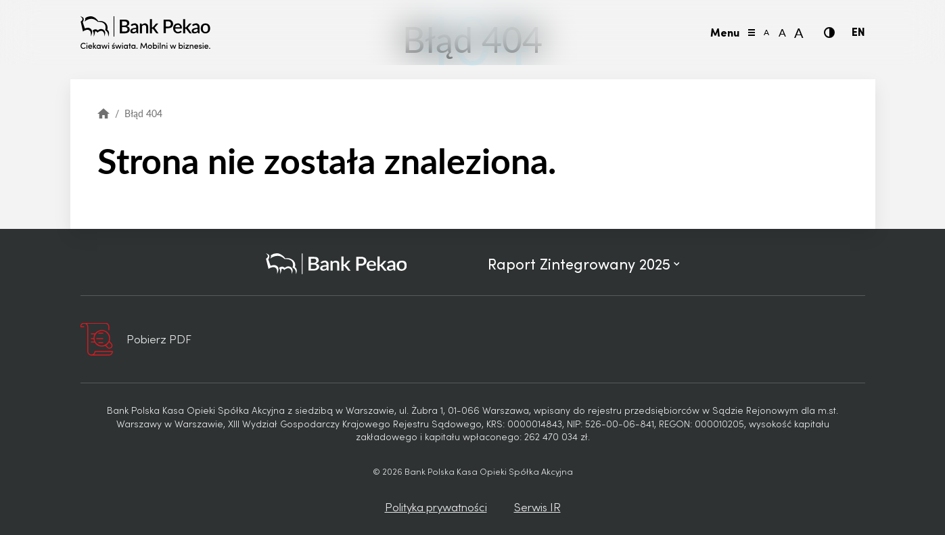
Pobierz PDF (158, 338)
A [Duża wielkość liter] (799, 32)
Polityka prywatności (436, 506)
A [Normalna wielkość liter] (782, 32)
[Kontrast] (829, 32)
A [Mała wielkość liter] (766, 32)
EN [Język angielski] (858, 31)
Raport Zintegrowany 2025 (584, 263)
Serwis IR (537, 506)
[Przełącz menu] (751, 32)
